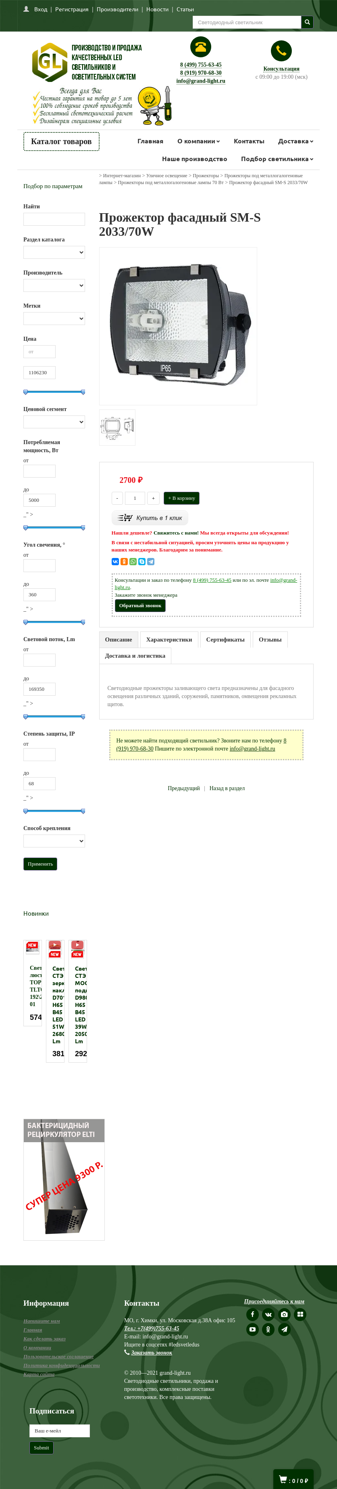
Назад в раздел (227, 788)
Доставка (293, 140)
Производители (117, 9)
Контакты (249, 140)
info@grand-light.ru (201, 81)
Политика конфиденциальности (61, 1365)
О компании (196, 140)
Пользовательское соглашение (58, 1356)
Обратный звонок (140, 605)
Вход (40, 9)
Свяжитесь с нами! (176, 533)
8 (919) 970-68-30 (201, 73)
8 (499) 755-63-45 (201, 65)
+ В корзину (181, 498)
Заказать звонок (152, 1353)
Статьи (185, 9)
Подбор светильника (275, 158)
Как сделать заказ (44, 1339)
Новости (157, 9)
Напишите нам (41, 1321)
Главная (150, 140)
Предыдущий (184, 788)
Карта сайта (38, 1374)
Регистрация (72, 9)
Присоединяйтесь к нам (274, 1301)
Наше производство (194, 158)
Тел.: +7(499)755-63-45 (151, 1328)
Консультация (281, 69)
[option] (32, 983)
